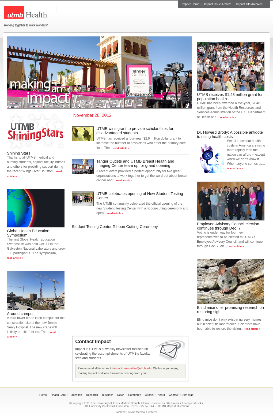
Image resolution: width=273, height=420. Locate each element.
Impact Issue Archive (218, 4)
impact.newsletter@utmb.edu (132, 368)
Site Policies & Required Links (184, 403)
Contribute (134, 394)
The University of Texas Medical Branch (115, 403)
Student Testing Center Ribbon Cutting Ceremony (115, 226)
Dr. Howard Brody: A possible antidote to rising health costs (230, 134)
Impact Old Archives (249, 4)
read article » (15, 257)
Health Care (58, 394)
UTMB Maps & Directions (173, 406)
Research (92, 394)
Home (43, 394)
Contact (174, 394)
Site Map (188, 394)
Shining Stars (18, 153)
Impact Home (190, 4)
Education (76, 394)
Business (107, 394)
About (161, 394)
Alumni (149, 394)
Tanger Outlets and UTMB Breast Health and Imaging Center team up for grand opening (135, 163)
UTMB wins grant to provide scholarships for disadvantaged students (134, 130)
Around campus (21, 314)
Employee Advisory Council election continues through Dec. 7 (228, 226)
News (120, 394)
